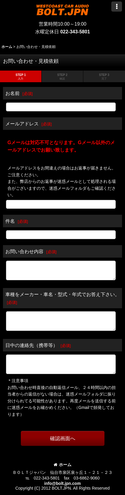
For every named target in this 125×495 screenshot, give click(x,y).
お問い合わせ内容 (24, 251)
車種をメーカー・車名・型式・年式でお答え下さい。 (62, 294)
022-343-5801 (75, 31)
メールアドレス (22, 123)
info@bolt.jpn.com (62, 483)
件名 (10, 221)
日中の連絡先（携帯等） (31, 345)
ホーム (62, 464)
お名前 (12, 93)
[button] (116, 6)
